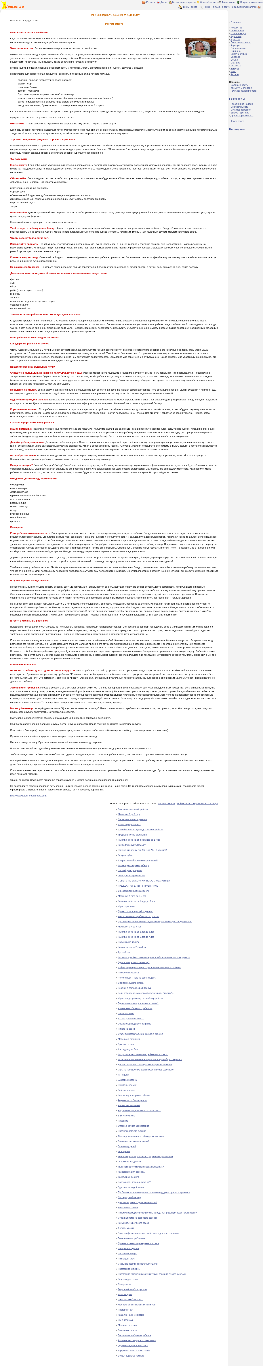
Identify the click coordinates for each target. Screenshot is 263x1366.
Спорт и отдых (238, 54)
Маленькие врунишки (129, 1039)
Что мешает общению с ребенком (135, 1008)
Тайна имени (228, 2)
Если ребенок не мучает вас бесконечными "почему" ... (146, 993)
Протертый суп (125, 1310)
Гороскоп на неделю (241, 104)
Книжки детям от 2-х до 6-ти (132, 947)
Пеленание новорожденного (132, 819)
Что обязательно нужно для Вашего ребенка (140, 829)
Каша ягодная (125, 1294)
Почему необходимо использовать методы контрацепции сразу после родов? (157, 1212)
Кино (233, 71)
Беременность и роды (183, 2)
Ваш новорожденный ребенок (133, 809)
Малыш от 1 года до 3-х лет (132, 896)
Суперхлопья (124, 1284)
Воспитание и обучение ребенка (134, 1335)
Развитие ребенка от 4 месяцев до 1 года (139, 840)
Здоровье (235, 36)
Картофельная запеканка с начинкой (136, 1304)
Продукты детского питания (132, 1131)
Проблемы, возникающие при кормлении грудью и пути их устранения (154, 1192)
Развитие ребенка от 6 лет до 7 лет (136, 937)
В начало (235, 22)
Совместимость (239, 106)
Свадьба (235, 56)
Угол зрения (124, 1151)
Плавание (123, 1121)
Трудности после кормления (132, 835)
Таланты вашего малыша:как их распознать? (141, 1167)
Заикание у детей (127, 1146)
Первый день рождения (130, 870)
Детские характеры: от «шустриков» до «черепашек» (145, 1064)
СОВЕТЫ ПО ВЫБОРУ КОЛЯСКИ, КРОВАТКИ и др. (144, 880)
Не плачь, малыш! (127, 1085)
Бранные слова (126, 1044)
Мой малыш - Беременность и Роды (197, 803)
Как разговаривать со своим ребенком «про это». (143, 1054)
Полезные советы (240, 42)
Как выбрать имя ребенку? (131, 1172)
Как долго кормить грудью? (132, 845)
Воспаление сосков (128, 1207)
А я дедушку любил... (129, 1049)
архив (194, 7)
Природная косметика (251, 2)
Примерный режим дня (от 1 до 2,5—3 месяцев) (142, 850)
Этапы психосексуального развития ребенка (140, 1034)
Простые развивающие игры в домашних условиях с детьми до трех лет (155, 921)
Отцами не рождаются (129, 1161)
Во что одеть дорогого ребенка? (134, 1182)
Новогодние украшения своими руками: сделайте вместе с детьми (152, 1274)
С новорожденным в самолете (133, 891)
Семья (234, 59)
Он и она (235, 51)
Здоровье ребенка (127, 1080)
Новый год (236, 27)
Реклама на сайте (220, 7)
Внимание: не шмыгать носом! (133, 1141)
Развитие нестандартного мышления (137, 1340)
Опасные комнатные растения (133, 1126)
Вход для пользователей (246, 7)
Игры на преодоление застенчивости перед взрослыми (146, 1069)
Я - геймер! (123, 1075)
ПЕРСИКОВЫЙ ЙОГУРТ (130, 1299)
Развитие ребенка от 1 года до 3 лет (136, 901)
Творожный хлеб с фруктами (132, 1289)
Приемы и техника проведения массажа (138, 1243)
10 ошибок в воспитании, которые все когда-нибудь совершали (150, 1059)
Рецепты (150, 2)
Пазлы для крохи (126, 1258)
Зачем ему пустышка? (129, 824)
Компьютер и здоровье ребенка (134, 1095)
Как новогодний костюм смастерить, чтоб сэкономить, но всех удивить (154, 957)
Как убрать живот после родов (133, 1223)
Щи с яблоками (125, 1320)
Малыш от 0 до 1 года (129, 814)
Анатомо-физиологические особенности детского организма (148, 1233)
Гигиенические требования (131, 1238)
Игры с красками (126, 906)
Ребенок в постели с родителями (134, 988)
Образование (238, 48)
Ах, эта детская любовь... (131, 1018)
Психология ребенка (128, 972)
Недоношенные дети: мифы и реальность (139, 1110)
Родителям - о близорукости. (132, 1100)
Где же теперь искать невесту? (133, 962)
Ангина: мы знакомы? (129, 1105)
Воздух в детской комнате (131, 1356)
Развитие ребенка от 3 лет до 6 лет (136, 932)
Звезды (234, 68)
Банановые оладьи (127, 1330)
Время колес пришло (129, 942)
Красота (235, 39)
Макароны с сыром (127, 1325)
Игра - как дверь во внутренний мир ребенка (140, 998)
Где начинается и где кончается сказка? (138, 1003)
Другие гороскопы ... (241, 115)
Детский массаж (126, 1228)
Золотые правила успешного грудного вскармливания (145, 1156)
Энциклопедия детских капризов (134, 1023)
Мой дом (235, 62)
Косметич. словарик (241, 87)
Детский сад (124, 952)
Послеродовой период (129, 1197)
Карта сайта (237, 121)
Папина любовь (126, 1013)
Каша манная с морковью (131, 1315)
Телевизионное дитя (128, 1177)
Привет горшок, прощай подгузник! (135, 911)
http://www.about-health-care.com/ (28, 795)
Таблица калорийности (243, 90)
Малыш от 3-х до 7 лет (129, 926)
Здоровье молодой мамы (131, 1187)
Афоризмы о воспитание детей (134, 1350)
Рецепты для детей (128, 1279)
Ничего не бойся (126, 1029)
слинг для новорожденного (131, 875)
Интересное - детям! (128, 1248)
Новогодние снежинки (129, 1269)
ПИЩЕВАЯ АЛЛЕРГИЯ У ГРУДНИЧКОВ (138, 886)
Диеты (164, 2)
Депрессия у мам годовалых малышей (137, 1202)
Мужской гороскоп (240, 109)
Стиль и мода (238, 33)
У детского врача (126, 1115)
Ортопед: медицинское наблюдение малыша (141, 1136)
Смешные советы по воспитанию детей (138, 1264)
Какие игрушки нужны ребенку (133, 865)
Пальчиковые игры (127, 1253)
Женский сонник (208, 2)
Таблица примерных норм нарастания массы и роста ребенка (149, 967)
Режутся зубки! (125, 855)
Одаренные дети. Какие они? (133, 1345)
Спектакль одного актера (131, 983)
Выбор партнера (239, 112)
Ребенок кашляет (127, 1090)
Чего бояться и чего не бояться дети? (137, 978)
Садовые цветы (239, 85)
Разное (234, 74)
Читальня (235, 65)
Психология (237, 30)
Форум (186, 7)
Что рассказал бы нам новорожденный (138, 860)
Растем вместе (166, 803)
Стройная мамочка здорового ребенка (137, 1218)
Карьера (235, 45)
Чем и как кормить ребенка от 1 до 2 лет (138, 916)
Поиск (207, 7)
